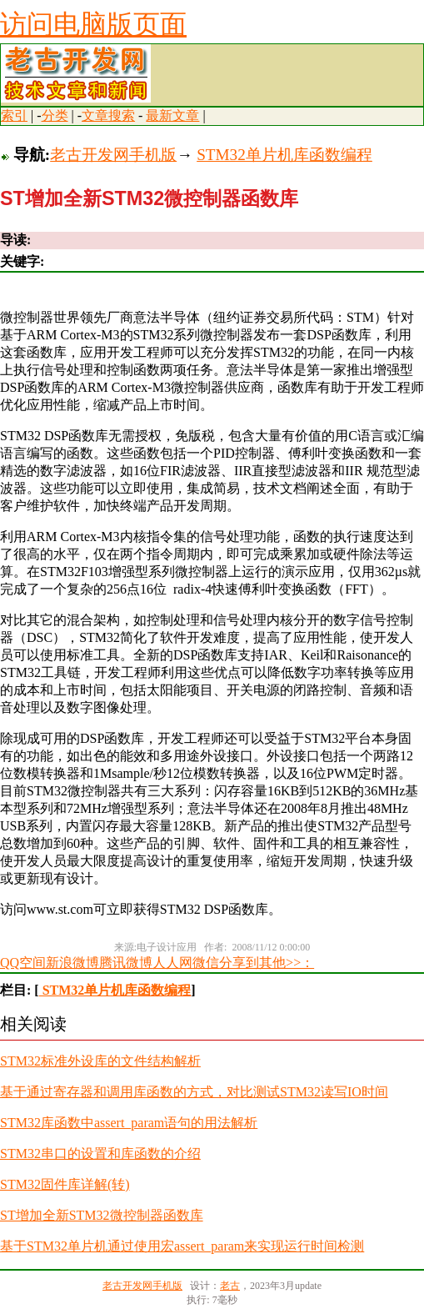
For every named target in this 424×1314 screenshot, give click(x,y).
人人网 (172, 962)
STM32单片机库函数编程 (284, 154)
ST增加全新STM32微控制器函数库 (101, 1215)
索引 (14, 115)
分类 (55, 115)
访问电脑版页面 (93, 24)
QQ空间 (23, 962)
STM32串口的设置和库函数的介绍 (100, 1153)
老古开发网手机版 (113, 154)
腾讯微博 (125, 962)
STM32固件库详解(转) (65, 1184)
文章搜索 (108, 115)
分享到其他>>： (266, 962)
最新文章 (172, 115)
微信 (205, 962)
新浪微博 (72, 962)
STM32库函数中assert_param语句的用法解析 (128, 1123)
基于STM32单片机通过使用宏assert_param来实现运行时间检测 (182, 1246)
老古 (230, 1285)
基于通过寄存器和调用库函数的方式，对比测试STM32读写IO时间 (194, 1092)
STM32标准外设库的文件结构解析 (100, 1061)
